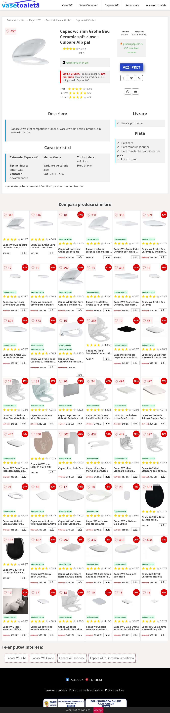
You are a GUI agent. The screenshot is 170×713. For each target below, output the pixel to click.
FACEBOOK (74, 680)
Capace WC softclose (72, 658)
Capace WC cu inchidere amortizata (112, 658)
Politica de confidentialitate (86, 690)
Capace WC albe (16, 658)
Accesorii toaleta (156, 5)
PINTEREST (93, 680)
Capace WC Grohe (85, 20)
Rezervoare (132, 5)
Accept (98, 710)
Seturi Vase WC (88, 5)
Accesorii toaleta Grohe (58, 20)
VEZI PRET (131, 67)
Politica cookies (114, 690)
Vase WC (67, 5)
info (24, 253)
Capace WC (112, 5)
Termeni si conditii (55, 690)
